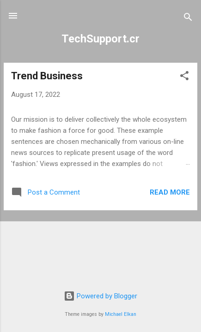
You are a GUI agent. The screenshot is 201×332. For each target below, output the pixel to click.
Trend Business (47, 76)
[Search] (188, 19)
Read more (170, 192)
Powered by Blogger (100, 296)
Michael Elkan (120, 314)
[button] (184, 77)
